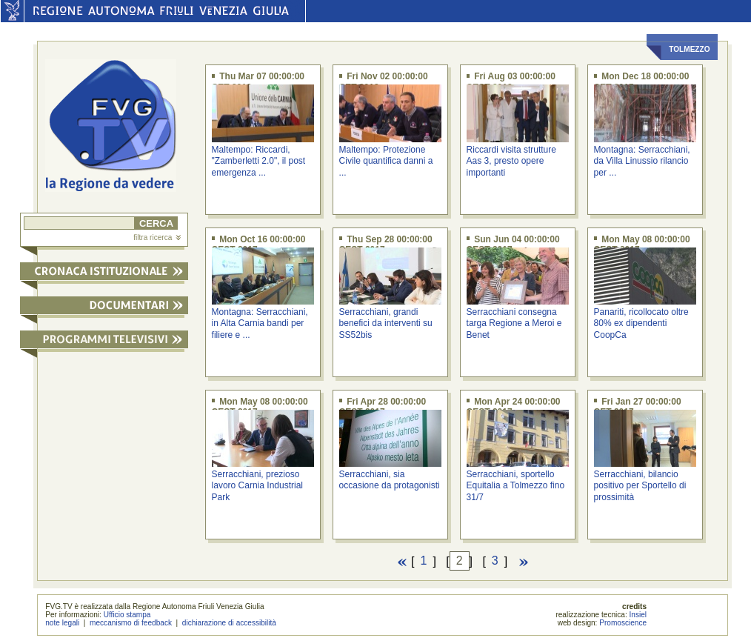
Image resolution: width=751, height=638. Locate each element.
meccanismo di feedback (131, 623)
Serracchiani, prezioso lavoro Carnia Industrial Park (257, 485)
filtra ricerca (157, 237)
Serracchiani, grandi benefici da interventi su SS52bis (386, 323)
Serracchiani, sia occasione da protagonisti (389, 480)
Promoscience (623, 623)
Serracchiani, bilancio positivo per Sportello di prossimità (640, 485)
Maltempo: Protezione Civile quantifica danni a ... (386, 161)
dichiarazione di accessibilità (229, 623)
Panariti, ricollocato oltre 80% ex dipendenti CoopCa (641, 323)
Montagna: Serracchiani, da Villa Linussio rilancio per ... (642, 161)
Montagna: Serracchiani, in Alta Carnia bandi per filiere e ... (260, 323)
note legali (62, 623)
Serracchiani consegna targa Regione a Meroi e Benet (514, 323)
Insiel (638, 615)
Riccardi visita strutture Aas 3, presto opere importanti (511, 161)
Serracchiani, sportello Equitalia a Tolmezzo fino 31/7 (516, 485)
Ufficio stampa (127, 615)
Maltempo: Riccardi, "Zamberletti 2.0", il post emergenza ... (259, 161)
